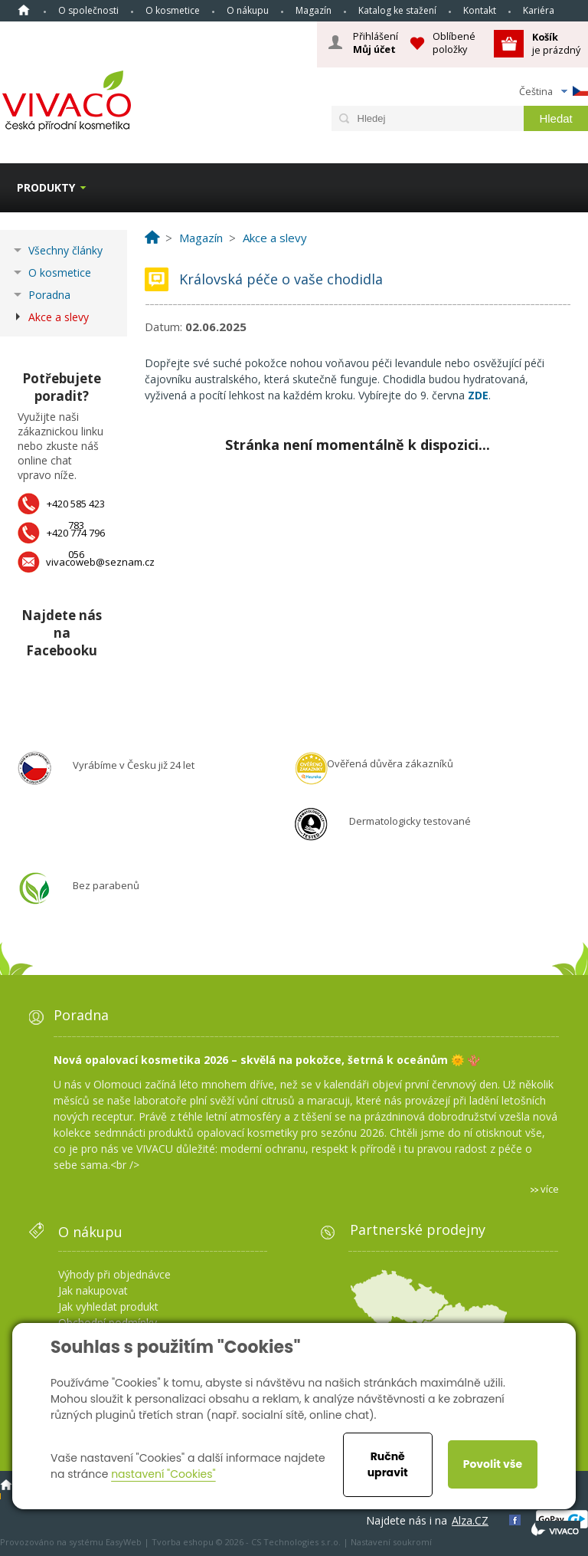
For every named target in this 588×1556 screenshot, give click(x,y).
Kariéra (538, 10)
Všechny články (65, 250)
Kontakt (479, 10)
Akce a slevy (58, 317)
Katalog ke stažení (397, 10)
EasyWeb (124, 1542)
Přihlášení (375, 43)
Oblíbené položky (454, 42)
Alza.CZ (470, 1520)
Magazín (314, 10)
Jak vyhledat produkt (108, 1306)
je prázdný (556, 43)
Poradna (49, 294)
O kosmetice (172, 10)
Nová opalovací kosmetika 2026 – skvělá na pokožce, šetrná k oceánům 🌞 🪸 (267, 1059)
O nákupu (248, 10)
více (550, 1189)
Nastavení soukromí (391, 1542)
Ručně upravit (388, 1464)
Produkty (46, 187)
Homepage (24, 10)
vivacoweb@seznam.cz (100, 562)
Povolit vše (492, 1464)
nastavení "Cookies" (163, 1474)
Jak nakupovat (93, 1290)
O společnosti (88, 10)
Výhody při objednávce (114, 1274)
